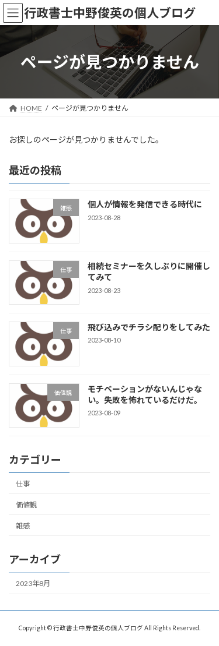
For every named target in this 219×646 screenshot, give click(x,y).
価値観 (26, 504)
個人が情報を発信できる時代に (145, 205)
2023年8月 (33, 583)
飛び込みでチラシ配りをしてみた (149, 327)
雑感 (23, 525)
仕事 (23, 483)
